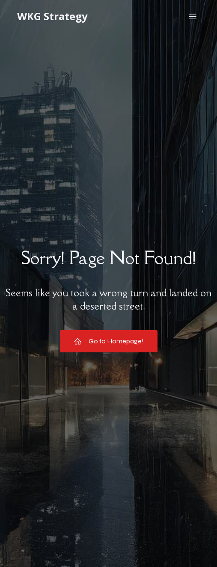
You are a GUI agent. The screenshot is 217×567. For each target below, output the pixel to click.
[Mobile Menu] (192, 16)
